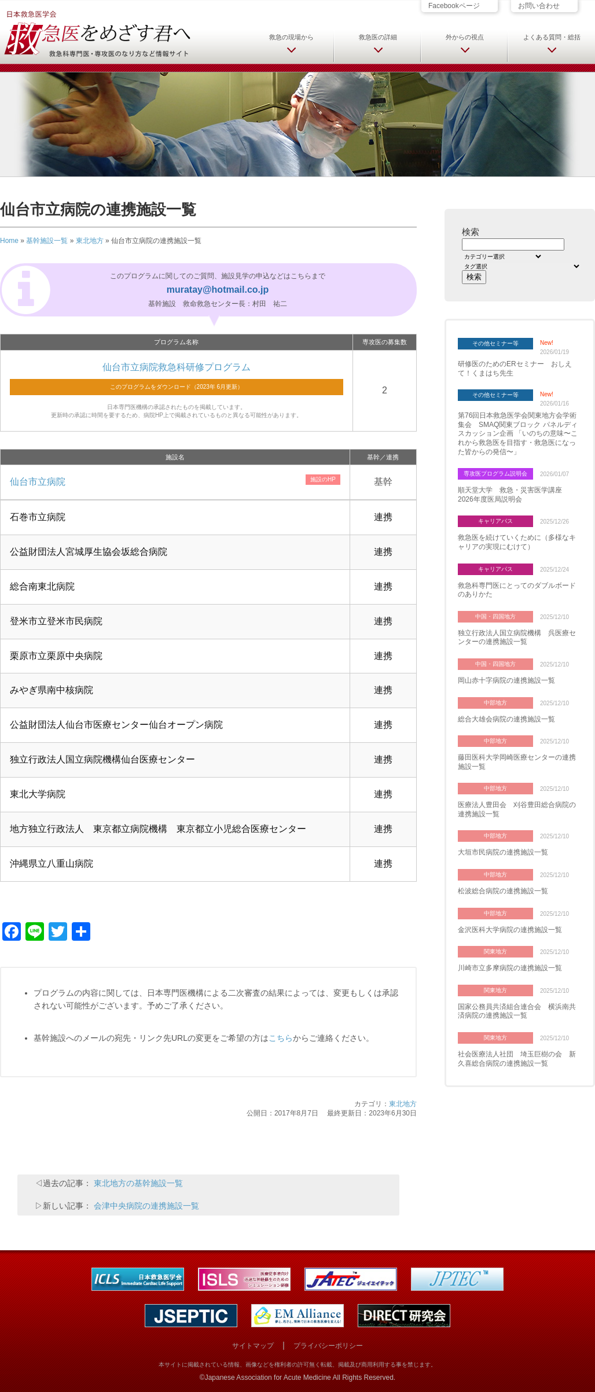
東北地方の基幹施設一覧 (138, 1183)
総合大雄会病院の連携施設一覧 (506, 719)
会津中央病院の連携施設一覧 (146, 1205)
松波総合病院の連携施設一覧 (503, 891)
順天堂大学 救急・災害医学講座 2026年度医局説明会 (513, 494)
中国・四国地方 (495, 616)
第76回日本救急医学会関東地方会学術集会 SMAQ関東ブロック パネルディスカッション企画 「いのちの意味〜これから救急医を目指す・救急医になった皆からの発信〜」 (518, 433)
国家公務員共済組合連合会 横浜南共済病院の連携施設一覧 (517, 1011)
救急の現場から (291, 37)
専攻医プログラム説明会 (495, 473)
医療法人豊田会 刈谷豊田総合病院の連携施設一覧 (517, 809)
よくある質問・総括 (552, 37)
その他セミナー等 (495, 343)
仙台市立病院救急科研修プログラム (176, 367)
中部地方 (495, 702)
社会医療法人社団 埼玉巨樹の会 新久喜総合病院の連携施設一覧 (517, 1058)
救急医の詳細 (378, 37)
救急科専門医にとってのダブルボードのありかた (517, 590)
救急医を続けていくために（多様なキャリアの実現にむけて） (517, 542)
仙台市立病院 (37, 482)
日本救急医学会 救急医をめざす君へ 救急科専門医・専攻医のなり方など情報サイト (96, 33)
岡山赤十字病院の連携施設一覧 (506, 680)
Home (9, 241)
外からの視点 (465, 37)
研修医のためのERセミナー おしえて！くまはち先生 (515, 368)
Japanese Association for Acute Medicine (268, 1377)
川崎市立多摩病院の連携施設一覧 (510, 968)
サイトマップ (253, 1346)
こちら (281, 1038)
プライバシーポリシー (328, 1346)
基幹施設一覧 (47, 241)
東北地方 (90, 241)
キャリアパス (495, 521)
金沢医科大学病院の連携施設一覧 (510, 930)
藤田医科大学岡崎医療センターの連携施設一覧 (517, 762)
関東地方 (495, 951)
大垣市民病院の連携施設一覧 (503, 852)
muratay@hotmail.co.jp (218, 289)
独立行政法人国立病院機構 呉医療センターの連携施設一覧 (517, 637)
